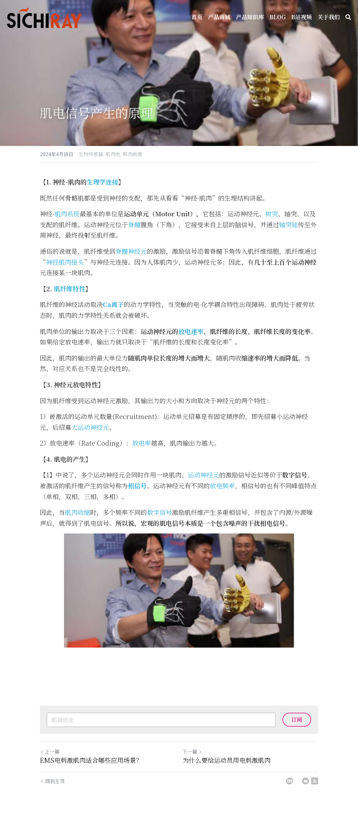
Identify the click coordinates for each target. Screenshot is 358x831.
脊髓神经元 (131, 259)
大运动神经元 (90, 435)
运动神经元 (203, 482)
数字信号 (159, 520)
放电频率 (222, 493)
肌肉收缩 (77, 520)
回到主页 (52, 788)
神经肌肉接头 (65, 269)
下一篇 (192, 759)
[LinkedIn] (289, 788)
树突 (271, 221)
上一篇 (49, 759)
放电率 (141, 450)
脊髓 (134, 232)
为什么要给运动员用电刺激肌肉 (226, 768)
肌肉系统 (67, 221)
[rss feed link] (314, 788)
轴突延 (288, 232)
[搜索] (348, 17)
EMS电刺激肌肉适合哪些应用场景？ (91, 768)
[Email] (305, 788)
